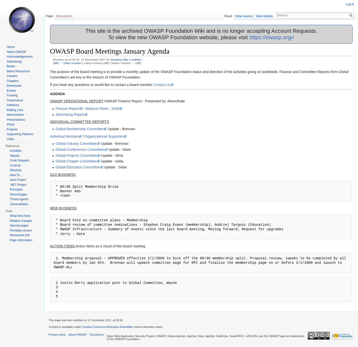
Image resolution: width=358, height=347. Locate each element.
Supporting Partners (20, 134)
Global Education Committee (77, 167)
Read (228, 16)
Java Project (18, 180)
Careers (12, 76)
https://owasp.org (270, 37)
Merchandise (15, 114)
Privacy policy (57, 334)
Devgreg (116, 59)
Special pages (19, 225)
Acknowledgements (20, 56)
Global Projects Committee (76, 155)
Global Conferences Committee (79, 150)
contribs (135, 59)
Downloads (14, 85)
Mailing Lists (15, 110)
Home (11, 47)
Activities (15, 151)
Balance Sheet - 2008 (102, 109)
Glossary (15, 170)
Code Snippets (19, 160)
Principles (16, 189)
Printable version (21, 230)
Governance (15, 100)
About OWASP (16, 52)
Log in (350, 4)
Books (11, 66)
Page (49, 16)
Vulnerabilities (19, 204)
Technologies (18, 194)
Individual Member (64, 136)
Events (11, 90)
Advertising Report (69, 114)
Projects (12, 129)
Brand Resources (18, 71)
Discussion (64, 16)
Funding (12, 95)
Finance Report (67, 109)
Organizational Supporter (104, 136)
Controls (15, 165)
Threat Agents (19, 199)
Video (10, 139)
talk (125, 59)
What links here (20, 216)
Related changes (21, 221)
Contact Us (162, 85)
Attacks (14, 155)
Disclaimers (97, 334)
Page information (21, 240)
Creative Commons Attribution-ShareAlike (107, 326)
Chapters (13, 81)
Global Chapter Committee (76, 161)
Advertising (14, 61)
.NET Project (18, 185)
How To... (16, 175)
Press (10, 124)
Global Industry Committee (76, 144)
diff (56, 63)
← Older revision (70, 63)
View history (264, 16)
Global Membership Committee (79, 129)
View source (243, 16)
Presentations (16, 119)
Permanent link (20, 235)
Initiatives (13, 105)
